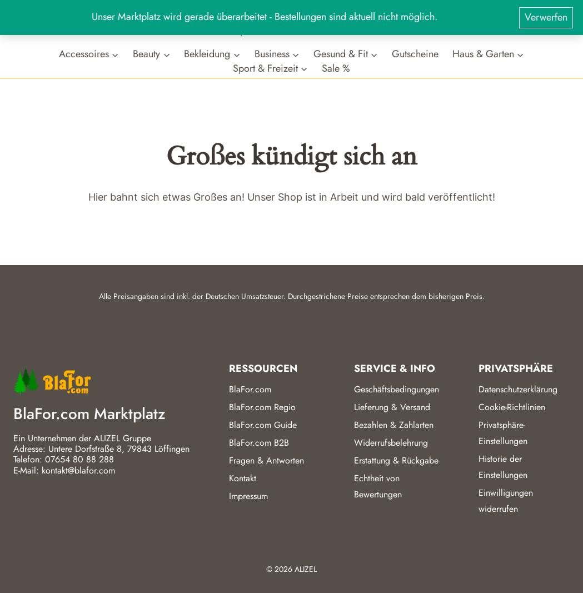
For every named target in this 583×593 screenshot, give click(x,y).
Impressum (248, 496)
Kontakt (242, 478)
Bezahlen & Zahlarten (393, 424)
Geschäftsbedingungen (396, 389)
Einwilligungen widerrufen (506, 500)
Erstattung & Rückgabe (396, 460)
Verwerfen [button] (546, 17)
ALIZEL (306, 569)
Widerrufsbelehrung (391, 442)
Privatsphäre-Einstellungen (503, 432)
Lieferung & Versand (392, 407)
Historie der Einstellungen (503, 466)
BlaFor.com (250, 389)
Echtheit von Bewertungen (378, 486)
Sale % (336, 68)
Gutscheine (415, 54)
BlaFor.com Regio (262, 407)
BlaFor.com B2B (259, 442)
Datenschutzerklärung (518, 389)
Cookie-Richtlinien (512, 407)
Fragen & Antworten (266, 460)
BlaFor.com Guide (263, 424)
